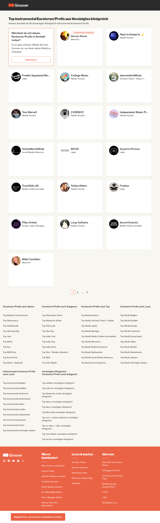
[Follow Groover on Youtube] (13, 461)
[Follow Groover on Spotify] (18, 461)
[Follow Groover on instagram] (4, 461)
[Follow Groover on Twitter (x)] (23, 461)
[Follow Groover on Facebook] (9, 461)
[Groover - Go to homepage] (22, 455)
